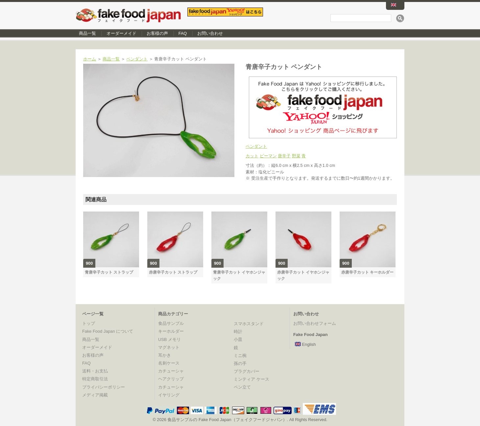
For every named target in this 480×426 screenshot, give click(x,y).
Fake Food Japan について (107, 331)
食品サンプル (171, 323)
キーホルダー (171, 331)
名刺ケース (169, 363)
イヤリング (169, 394)
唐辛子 (284, 155)
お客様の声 (157, 33)
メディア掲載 (95, 394)
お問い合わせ (210, 33)
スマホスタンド (249, 323)
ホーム (89, 58)
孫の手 (240, 363)
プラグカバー (246, 371)
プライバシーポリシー (103, 387)
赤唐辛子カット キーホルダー (367, 272)
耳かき (164, 355)
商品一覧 (87, 33)
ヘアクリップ (171, 378)
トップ (88, 323)
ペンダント (137, 58)
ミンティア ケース (251, 379)
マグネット (169, 347)
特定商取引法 (95, 378)
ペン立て (242, 387)
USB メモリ (169, 339)
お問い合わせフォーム (314, 323)
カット (252, 155)
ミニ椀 (240, 355)
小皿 (238, 339)
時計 (238, 331)
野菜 (296, 155)
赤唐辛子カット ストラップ (173, 272)
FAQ (183, 33)
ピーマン (268, 155)
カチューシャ (171, 371)
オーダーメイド (121, 33)
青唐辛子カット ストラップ (109, 272)
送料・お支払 (95, 371)
